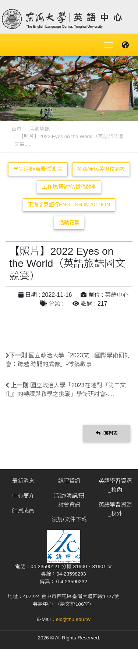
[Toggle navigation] (108, 45)
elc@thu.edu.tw (73, 619)
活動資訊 (39, 129)
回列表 (107, 433)
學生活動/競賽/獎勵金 (38, 169)
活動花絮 (69, 223)
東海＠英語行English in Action (69, 204)
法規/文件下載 (69, 519)
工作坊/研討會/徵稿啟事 (69, 187)
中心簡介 (23, 495)
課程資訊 (69, 481)
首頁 (16, 129)
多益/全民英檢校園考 (101, 169)
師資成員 (23, 510)
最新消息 (23, 481)
